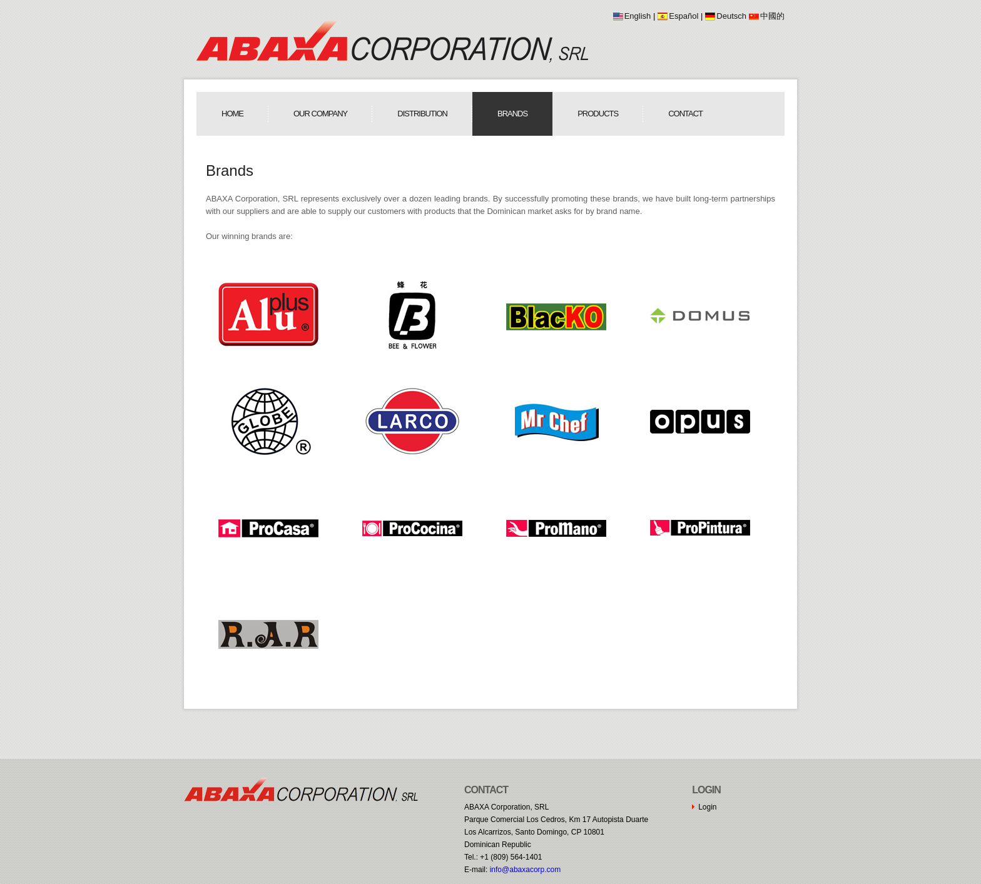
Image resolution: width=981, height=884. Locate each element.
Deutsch (731, 16)
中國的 (772, 16)
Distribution (422, 113)
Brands (512, 113)
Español (683, 16)
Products (597, 113)
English (637, 16)
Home (232, 113)
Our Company (320, 113)
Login (707, 807)
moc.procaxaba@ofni (525, 869)
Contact (685, 113)
